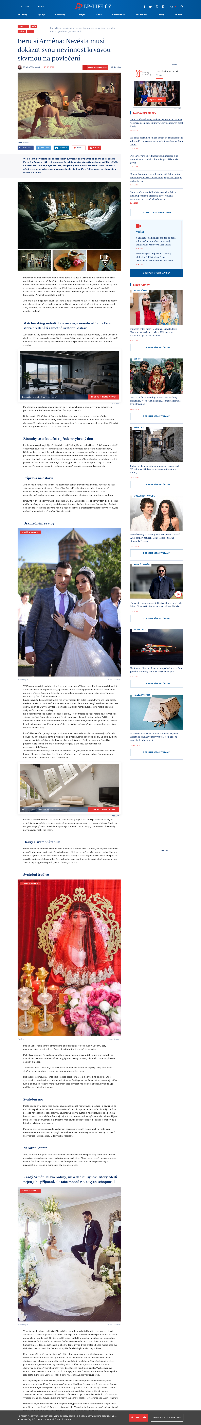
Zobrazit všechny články (156, 348)
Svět (34, 26)
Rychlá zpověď (142, 564)
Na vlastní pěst (142, 695)
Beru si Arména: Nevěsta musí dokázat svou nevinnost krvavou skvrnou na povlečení (64, 50)
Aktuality (22, 14)
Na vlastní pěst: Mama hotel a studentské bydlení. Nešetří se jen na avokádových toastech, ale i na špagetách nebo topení (154, 737)
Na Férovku (140, 630)
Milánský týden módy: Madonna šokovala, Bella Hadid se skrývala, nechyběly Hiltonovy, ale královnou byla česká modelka (153, 332)
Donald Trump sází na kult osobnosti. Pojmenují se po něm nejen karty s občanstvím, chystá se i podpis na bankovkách (156, 178)
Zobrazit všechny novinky (157, 212)
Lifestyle (80, 14)
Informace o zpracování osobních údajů (51, 1419)
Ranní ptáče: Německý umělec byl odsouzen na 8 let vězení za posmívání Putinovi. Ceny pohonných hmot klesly (156, 123)
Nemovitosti (118, 14)
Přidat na (95, 67)
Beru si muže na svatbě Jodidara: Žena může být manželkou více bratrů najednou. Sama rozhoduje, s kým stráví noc (156, 400)
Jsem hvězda (140, 290)
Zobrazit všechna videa (156, 273)
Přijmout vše (139, 1418)
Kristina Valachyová (31, 67)
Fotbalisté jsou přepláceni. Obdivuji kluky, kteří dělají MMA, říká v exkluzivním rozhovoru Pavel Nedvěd (154, 257)
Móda (99, 14)
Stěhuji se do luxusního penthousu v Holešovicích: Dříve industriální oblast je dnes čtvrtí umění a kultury (155, 469)
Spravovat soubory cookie (167, 1418)
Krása (21, 31)
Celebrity (60, 14)
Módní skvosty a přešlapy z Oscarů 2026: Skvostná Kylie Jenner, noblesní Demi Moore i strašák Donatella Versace (155, 537)
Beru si (137, 359)
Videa (40, 6)
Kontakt (179, 14)
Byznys (41, 14)
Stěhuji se (139, 427)
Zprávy (160, 14)
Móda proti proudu (144, 496)
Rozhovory (141, 14)
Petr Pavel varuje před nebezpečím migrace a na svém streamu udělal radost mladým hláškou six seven (154, 159)
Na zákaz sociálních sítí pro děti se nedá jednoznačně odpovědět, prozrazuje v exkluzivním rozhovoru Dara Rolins (156, 141)
